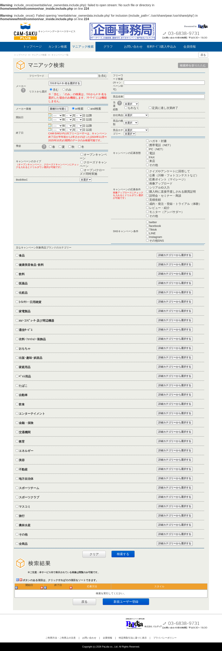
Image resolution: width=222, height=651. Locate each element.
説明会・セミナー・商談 (165, 195)
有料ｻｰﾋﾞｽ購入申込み (161, 46)
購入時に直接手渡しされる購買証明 (172, 191)
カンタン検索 (57, 46)
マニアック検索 (83, 46)
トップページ (32, 46)
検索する (123, 554)
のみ (68, 89)
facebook (155, 225)
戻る (203, 54)
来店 (152, 161)
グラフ (108, 46)
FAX (152, 157)
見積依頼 (155, 199)
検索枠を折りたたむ (193, 65)
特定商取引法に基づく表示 (133, 637)
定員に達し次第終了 (165, 107)
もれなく (133, 107)
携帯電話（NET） (161, 145)
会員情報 (189, 46)
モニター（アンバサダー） (166, 212)
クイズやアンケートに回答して (169, 171)
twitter (153, 222)
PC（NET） (157, 149)
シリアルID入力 (159, 187)
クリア (94, 554)
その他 (153, 165)
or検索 (79, 108)
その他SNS (156, 240)
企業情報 (107, 637)
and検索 (95, 108)
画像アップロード (161, 183)
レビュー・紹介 (159, 207)
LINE (152, 233)
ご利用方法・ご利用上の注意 (60, 637)
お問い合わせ (133, 46)
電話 (152, 153)
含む (56, 89)
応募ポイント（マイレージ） (168, 179)
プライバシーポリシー (165, 637)
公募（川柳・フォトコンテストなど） (174, 175)
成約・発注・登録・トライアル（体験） (175, 203)
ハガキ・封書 (158, 141)
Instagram (155, 237)
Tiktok (153, 229)
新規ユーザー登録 (126, 601)
